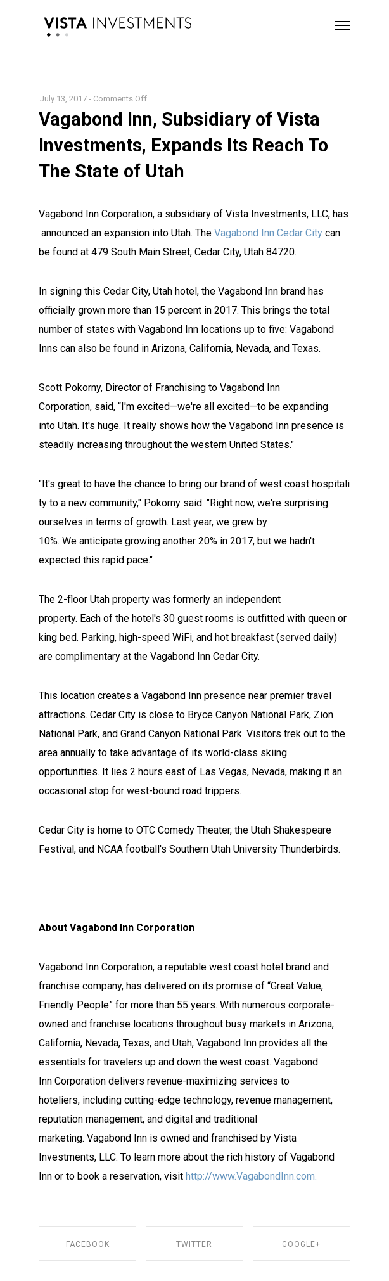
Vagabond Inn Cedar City (268, 233)
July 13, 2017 (63, 98)
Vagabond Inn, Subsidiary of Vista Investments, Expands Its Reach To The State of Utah (183, 145)
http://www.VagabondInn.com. (251, 1176)
